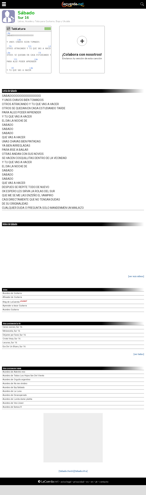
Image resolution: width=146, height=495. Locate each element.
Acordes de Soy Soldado (13, 387)
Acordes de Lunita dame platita (17, 399)
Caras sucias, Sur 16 (12, 327)
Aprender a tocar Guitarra (15, 305)
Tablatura (18, 29)
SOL (30, 46)
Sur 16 (23, 17)
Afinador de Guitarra (12, 297)
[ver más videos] (136, 276)
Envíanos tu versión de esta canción (82, 47)
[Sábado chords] (66, 471)
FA (10, 46)
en (92, 481)
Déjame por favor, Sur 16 (14, 335)
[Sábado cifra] (81, 471)
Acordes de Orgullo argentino (16, 379)
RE (12, 68)
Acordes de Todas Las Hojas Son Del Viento (23, 375)
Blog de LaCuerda (15, 302)
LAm (8, 33)
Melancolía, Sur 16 (11, 331)
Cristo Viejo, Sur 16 (11, 338)
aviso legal (66, 481)
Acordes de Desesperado (15, 395)
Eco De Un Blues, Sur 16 (14, 346)
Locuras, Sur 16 (10, 342)
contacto (103, 481)
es (87, 481)
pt (96, 481)
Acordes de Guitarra (12, 293)
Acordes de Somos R (12, 407)
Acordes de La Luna (12, 391)
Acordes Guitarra (11, 309)
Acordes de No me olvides (15, 383)
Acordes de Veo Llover (13, 403)
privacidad (78, 481)
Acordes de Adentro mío (14, 372)
